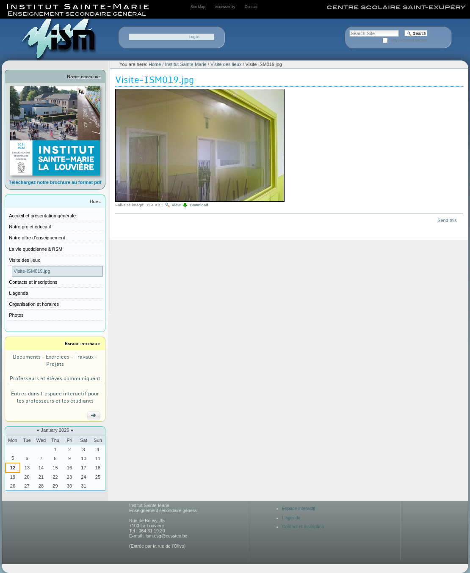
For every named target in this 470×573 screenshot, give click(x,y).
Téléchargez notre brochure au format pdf (55, 182)
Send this (446, 220)
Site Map (198, 7)
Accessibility (225, 7)
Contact (251, 7)
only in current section (409, 40)
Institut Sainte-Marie (186, 64)
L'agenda (291, 517)
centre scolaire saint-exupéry (395, 7)
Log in (194, 37)
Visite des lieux (225, 64)
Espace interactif (83, 343)
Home (95, 201)
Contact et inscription (303, 526)
